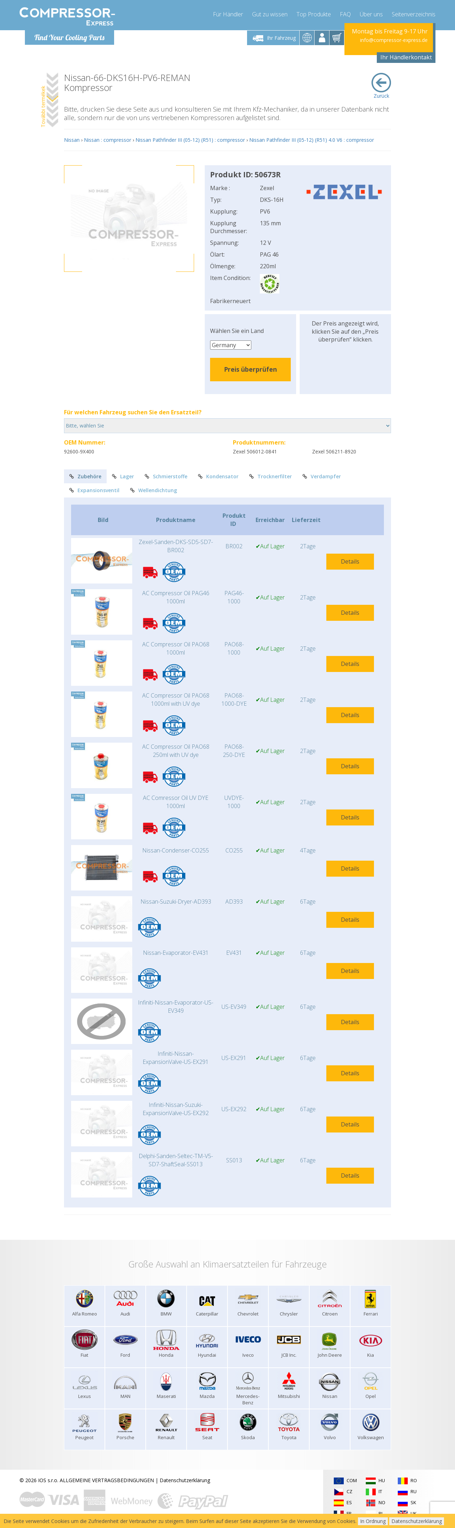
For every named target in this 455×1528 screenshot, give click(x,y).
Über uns (371, 14)
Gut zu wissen (270, 14)
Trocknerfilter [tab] (270, 476)
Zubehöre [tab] (85, 476)
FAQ (345, 14)
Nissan (72, 139)
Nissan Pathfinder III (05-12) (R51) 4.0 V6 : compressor (311, 139)
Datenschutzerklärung (185, 1480)
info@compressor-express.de (394, 40)
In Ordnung (373, 1521)
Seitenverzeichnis (413, 14)
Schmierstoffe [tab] (166, 476)
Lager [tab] (123, 476)
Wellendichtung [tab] (153, 490)
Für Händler (228, 14)
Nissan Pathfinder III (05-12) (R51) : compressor (190, 139)
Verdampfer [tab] (322, 476)
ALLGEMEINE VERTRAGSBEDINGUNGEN (107, 1480)
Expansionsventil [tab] (94, 490)
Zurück (381, 86)
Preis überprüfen (250, 369)
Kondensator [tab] (218, 476)
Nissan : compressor (107, 139)
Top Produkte (313, 14)
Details (350, 561)
